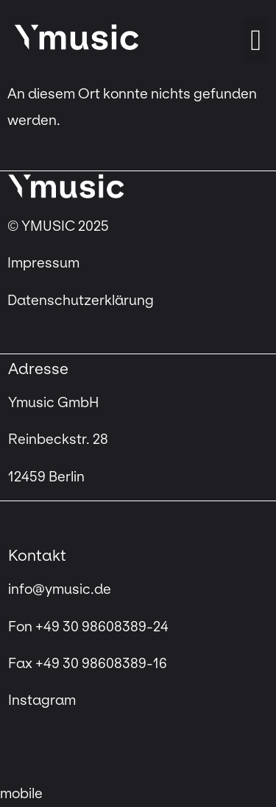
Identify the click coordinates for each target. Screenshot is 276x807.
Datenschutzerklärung (80, 301)
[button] (256, 40)
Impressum (44, 263)
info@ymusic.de (59, 589)
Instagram (42, 700)
